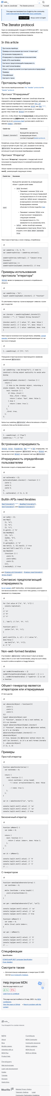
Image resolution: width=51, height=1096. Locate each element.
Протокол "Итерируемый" (15, 94)
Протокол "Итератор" (13, 155)
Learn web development (9, 1069)
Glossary (4, 1079)
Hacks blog (5, 1082)
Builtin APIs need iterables (11, 60)
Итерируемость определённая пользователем (19, 57)
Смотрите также (8, 78)
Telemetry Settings (22, 1092)
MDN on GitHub (31, 1053)
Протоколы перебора (10, 48)
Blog (3, 1043)
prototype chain (18, 121)
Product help (6, 1056)
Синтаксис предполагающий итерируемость (18, 63)
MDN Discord (30, 1050)
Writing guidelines (31, 1046)
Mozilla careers (6, 1046)
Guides (3, 1072)
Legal (33, 1092)
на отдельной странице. (19, 975)
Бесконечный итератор (14, 817)
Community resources (33, 1043)
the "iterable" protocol (32, 87)
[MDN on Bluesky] (6, 1030)
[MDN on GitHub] (2, 1030)
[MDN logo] (5, 1021)
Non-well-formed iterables (11, 66)
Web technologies (7, 1065)
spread (8, 588)
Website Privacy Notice (23, 1089)
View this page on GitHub (11, 1004)
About (3, 1040)
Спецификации (7, 75)
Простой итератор (11, 756)
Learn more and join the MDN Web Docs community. (23, 14)
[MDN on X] (9, 1030)
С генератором (9, 872)
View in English (24, 18)
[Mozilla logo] (7, 1089)
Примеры (5, 72)
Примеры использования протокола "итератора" (20, 51)
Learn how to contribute (11, 994)
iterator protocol (39, 138)
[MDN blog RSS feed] (16, 1030)
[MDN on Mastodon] (13, 1030)
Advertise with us (7, 1050)
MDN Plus (4, 1053)
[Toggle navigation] (47, 2)
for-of (3, 588)
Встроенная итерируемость (12, 54)
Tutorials (4, 1075)
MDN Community (31, 1040)
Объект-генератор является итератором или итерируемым (23, 69)
